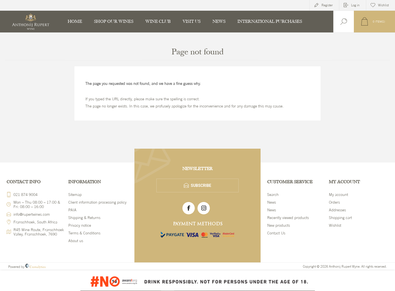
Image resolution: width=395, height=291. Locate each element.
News (271, 202)
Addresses (337, 210)
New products (278, 225)
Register (327, 5)
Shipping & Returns (84, 217)
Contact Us (276, 233)
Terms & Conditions (84, 233)
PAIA (72, 210)
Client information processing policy (97, 202)
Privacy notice (79, 225)
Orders (334, 202)
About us (75, 241)
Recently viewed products (288, 217)
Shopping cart (340, 217)
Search (273, 194)
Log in (355, 5)
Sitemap (75, 194)
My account (338, 194)
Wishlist (335, 225)
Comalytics (35, 267)
